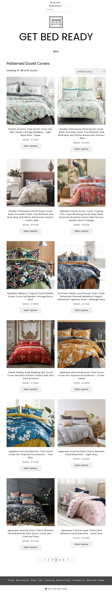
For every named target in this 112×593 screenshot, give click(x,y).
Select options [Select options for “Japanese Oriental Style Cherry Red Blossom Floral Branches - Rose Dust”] (81, 544)
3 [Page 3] (52, 559)
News (101, 580)
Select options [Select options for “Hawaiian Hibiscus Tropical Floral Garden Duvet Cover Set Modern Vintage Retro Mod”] (30, 310)
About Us (91, 580)
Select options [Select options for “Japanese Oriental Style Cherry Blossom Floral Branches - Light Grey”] (81, 465)
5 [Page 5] (60, 559)
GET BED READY (56, 37)
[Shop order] (90, 72)
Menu (56, 51)
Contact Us (79, 580)
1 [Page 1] (44, 559)
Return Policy (63, 580)
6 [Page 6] (63, 559)
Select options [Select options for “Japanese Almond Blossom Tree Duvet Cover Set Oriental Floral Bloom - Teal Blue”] (30, 468)
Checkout (49, 580)
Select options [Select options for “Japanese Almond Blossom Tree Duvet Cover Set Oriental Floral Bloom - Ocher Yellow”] (81, 389)
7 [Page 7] (67, 559)
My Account (55, 2)
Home (11, 580)
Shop (33, 580)
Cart (40, 580)
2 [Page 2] (48, 559)
